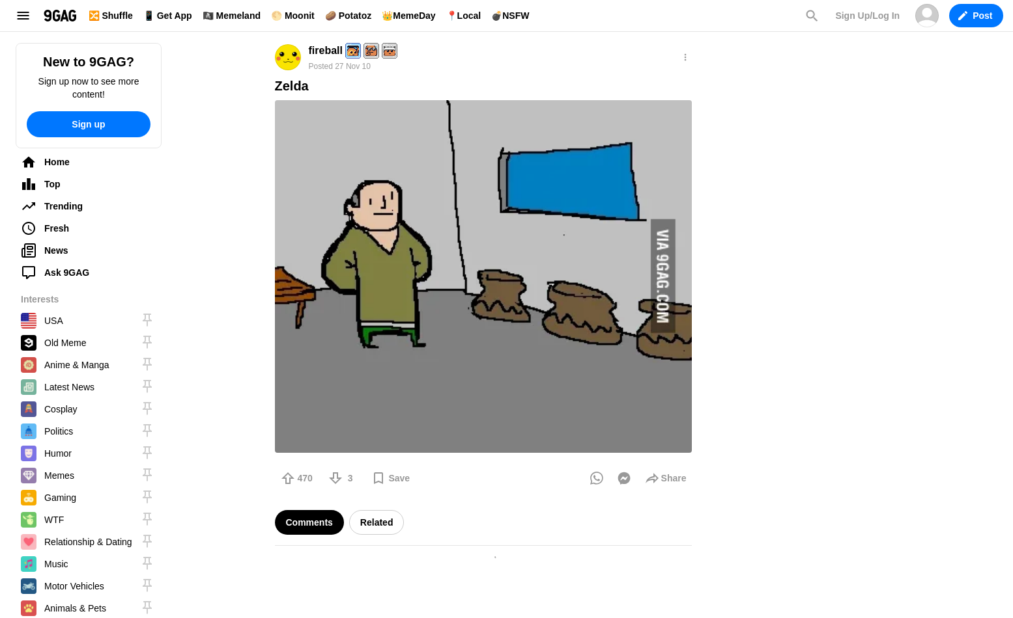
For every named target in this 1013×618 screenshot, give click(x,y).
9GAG (59, 15)
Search (811, 15)
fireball (326, 50)
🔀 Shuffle (111, 15)
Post (975, 15)
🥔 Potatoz (348, 15)
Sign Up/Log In (867, 15)
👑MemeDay (408, 15)
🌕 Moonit (293, 15)
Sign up (88, 124)
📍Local (463, 15)
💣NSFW (510, 15)
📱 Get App (167, 15)
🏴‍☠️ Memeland (232, 15)
